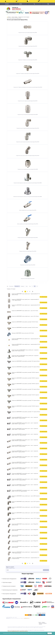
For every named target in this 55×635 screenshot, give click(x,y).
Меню (20, 3)
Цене (27, 286)
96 (37, 286)
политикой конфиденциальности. (40, 633)
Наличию (16, 286)
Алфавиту (22, 286)
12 (32, 286)
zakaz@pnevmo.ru (26, 618)
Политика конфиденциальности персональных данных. (18, 631)
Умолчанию (11, 286)
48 (34, 286)
